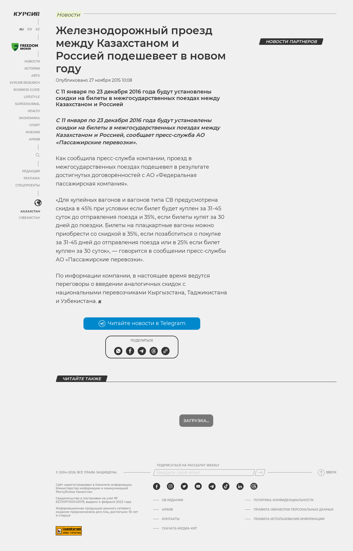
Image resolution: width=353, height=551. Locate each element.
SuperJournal (27, 104)
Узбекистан (29, 218)
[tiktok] (225, 486)
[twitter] (184, 486)
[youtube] (198, 486)
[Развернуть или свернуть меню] (38, 155)
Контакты (171, 519)
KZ (38, 29)
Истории (32, 68)
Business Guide (27, 90)
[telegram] (212, 486)
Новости (32, 61)
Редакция (31, 171)
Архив (34, 139)
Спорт (34, 125)
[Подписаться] (260, 472)
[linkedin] (240, 486)
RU (21, 29)
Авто (35, 76)
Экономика (29, 118)
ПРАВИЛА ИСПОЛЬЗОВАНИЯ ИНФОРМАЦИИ (289, 519)
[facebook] (156, 486)
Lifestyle (32, 97)
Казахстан (30, 211)
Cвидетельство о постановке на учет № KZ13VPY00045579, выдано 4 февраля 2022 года (93, 500)
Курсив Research (25, 83)
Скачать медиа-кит (179, 528)
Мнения (33, 132)
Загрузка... (196, 420)
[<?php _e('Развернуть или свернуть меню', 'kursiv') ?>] (38, 203)
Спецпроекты (27, 185)
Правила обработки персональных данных (294, 509)
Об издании (172, 500)
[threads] (253, 486)
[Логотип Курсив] (26, 14)
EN (29, 29)
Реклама (32, 178)
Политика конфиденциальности (283, 500)
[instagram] (170, 486)
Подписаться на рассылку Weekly (188, 465)
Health (34, 111)
